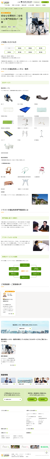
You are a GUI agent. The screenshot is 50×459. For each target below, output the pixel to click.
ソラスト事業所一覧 (28, 454)
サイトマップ (21, 454)
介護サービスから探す (8, 8)
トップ (2, 8)
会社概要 (13, 454)
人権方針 (27, 456)
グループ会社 (13, 455)
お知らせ (17, 454)
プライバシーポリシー (20, 455)
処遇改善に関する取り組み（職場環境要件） (18, 456)
